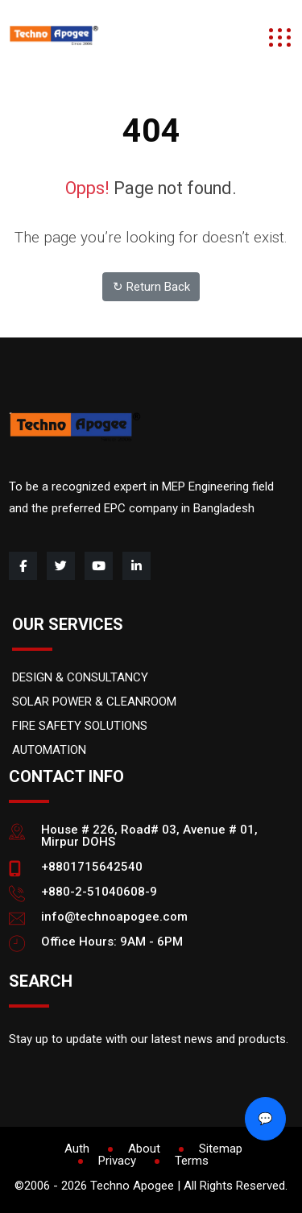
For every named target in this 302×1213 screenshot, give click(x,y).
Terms (192, 1160)
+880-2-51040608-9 (99, 891)
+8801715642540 (92, 866)
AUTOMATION (49, 750)
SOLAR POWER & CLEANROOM (94, 701)
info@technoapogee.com (114, 916)
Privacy (117, 1160)
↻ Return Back (151, 286)
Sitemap (220, 1148)
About (144, 1148)
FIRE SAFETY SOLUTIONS (79, 725)
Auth (76, 1148)
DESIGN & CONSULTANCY (80, 677)
